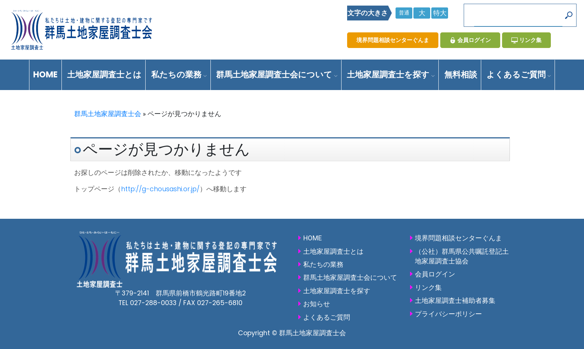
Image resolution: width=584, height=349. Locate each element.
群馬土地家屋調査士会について (276, 74)
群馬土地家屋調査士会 (107, 114)
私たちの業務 (179, 74)
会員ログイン (470, 40)
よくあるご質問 (518, 74)
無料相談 (460, 74)
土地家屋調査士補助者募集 (455, 300)
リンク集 (526, 40)
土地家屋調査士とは (104, 74)
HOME (45, 74)
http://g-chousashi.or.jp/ (160, 189)
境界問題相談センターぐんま (392, 40)
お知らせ (316, 304)
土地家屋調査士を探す (391, 74)
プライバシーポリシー (448, 314)
